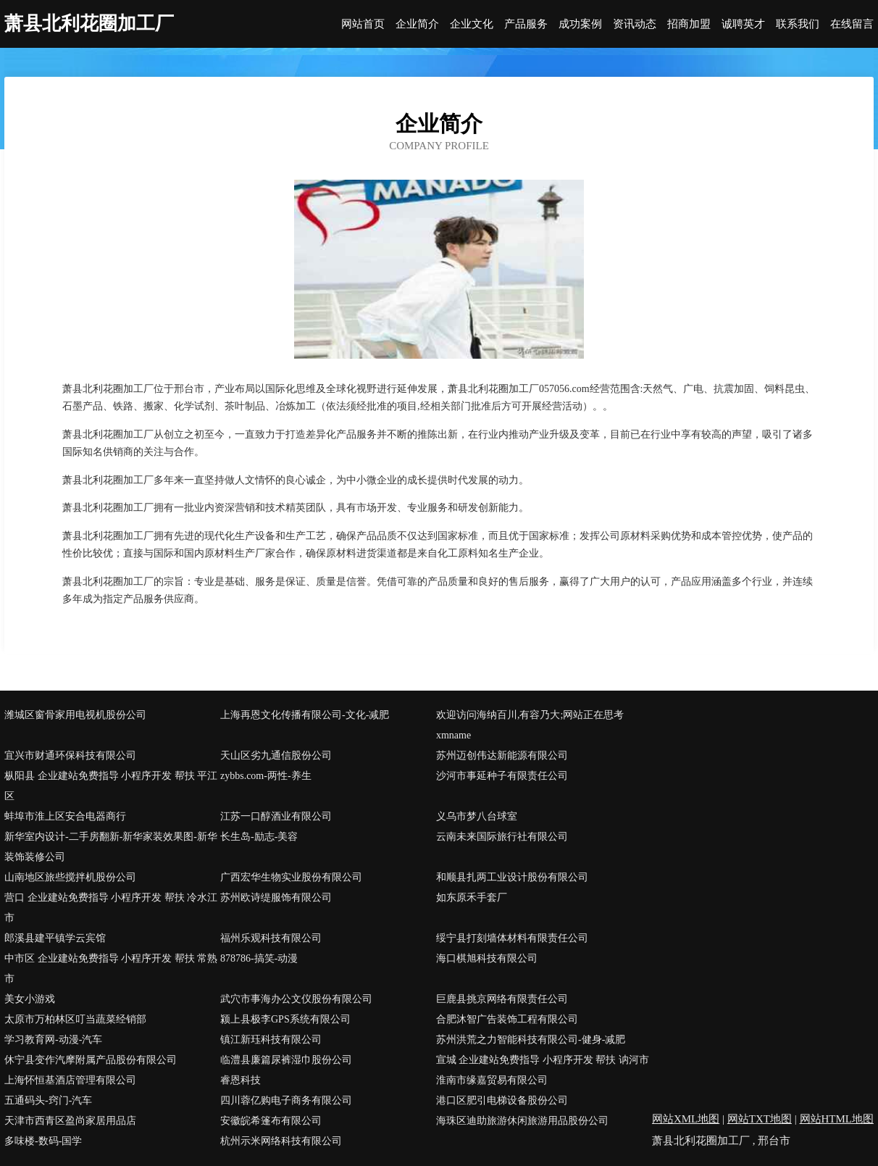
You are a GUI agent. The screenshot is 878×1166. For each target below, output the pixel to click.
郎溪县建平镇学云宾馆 (55, 938)
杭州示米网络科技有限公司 (281, 1141)
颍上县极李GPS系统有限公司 (285, 1019)
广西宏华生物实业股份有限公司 (291, 877)
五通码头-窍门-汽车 (48, 1100)
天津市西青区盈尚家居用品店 (70, 1120)
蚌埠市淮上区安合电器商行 (65, 816)
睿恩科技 (240, 1080)
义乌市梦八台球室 (476, 816)
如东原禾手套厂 (471, 897)
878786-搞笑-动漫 (259, 958)
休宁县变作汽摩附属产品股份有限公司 (90, 1059)
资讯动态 (634, 24)
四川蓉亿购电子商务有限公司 (286, 1100)
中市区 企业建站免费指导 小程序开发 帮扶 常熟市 (110, 968)
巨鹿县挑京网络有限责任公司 (502, 999)
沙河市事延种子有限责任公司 (502, 775)
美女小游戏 (29, 999)
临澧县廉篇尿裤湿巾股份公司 (286, 1059)
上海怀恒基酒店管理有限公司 (70, 1080)
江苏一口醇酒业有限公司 (276, 816)
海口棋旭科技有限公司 (487, 958)
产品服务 (526, 24)
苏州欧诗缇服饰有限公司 (276, 897)
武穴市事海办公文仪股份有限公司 (296, 999)
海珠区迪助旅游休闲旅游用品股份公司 (522, 1120)
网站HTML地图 (837, 1119)
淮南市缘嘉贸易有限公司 (492, 1080)
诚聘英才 (743, 24)
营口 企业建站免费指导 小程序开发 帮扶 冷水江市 (110, 907)
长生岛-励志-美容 (259, 836)
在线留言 (852, 24)
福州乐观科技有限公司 (271, 938)
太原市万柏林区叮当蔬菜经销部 (75, 1019)
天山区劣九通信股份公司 (276, 755)
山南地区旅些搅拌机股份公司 (70, 877)
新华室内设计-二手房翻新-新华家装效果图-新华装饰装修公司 (110, 846)
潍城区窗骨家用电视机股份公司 (75, 714)
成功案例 (580, 24)
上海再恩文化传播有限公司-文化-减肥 (304, 714)
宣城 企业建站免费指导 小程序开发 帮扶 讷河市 (542, 1059)
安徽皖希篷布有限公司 (271, 1120)
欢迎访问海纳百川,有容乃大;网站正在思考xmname (530, 725)
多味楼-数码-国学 (43, 1141)
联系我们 (797, 24)
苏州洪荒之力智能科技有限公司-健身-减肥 (530, 1039)
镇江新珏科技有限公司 (271, 1039)
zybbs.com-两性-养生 (266, 775)
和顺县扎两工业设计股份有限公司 (512, 877)
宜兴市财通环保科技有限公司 (70, 755)
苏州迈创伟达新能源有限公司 (502, 755)
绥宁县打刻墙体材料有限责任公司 (512, 938)
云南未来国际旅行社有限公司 (502, 836)
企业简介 (417, 24)
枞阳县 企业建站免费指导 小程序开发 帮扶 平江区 (110, 785)
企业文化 (471, 24)
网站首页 (363, 24)
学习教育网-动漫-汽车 (53, 1039)
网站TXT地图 (759, 1119)
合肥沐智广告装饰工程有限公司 (507, 1019)
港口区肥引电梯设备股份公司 (502, 1100)
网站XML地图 (685, 1119)
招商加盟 (689, 24)
